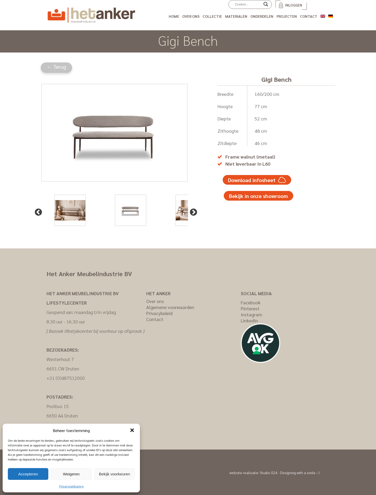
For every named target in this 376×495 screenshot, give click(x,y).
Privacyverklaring (71, 486)
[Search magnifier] (265, 6)
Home (174, 16)
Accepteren (28, 474)
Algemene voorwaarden (170, 307)
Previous (36, 210)
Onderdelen (261, 16)
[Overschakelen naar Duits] (330, 15)
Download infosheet (257, 180)
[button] (132, 430)
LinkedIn (249, 320)
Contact (308, 16)
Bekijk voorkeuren (114, 474)
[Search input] (248, 4)
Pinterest (250, 308)
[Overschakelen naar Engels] (323, 15)
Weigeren (71, 474)
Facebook (251, 302)
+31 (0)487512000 (65, 378)
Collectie (212, 16)
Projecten (287, 16)
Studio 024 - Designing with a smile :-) (290, 472)
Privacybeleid (159, 313)
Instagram (251, 314)
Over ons (190, 16)
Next (192, 210)
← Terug (56, 66)
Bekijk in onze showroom (258, 196)
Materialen (236, 16)
